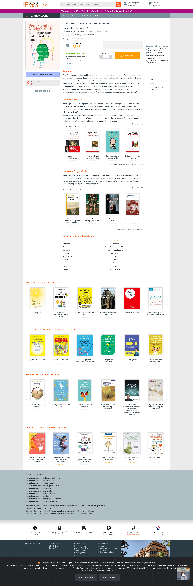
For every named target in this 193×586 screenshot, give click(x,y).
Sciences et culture (41, 511)
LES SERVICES (103, 544)
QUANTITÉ (105, 53)
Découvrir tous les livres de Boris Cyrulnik (127, 165)
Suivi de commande (80, 546)
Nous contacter (79, 554)
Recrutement (102, 550)
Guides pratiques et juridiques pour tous (64, 506)
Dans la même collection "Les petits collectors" (51, 329)
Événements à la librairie (106, 552)
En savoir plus (137, 124)
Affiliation (101, 546)
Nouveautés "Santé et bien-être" (43, 374)
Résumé (150, 80)
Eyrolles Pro (53, 548)
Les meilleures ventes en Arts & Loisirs (40, 494)
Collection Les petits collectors (97, 32)
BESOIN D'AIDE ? (79, 544)
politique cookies (98, 563)
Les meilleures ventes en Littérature (39, 491)
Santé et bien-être (44, 508)
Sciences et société (87, 514)
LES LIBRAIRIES (54, 544)
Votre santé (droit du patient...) (93, 506)
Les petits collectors (115, 250)
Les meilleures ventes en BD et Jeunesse (41, 501)
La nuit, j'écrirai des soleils (98, 106)
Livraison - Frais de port (81, 548)
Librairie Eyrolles (54, 546)
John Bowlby (105, 118)
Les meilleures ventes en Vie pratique (40, 496)
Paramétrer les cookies (82, 556)
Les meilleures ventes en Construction (40, 483)
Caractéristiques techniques (155, 89)
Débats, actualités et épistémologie (64, 511)
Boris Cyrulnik (68, 32)
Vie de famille (42, 506)
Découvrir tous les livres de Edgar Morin (128, 229)
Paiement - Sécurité (80, 550)
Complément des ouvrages (107, 548)
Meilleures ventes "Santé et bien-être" (46, 427)
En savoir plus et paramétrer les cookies (97, 571)
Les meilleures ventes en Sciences (39, 488)
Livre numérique (79, 552)
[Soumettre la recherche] (118, 4)
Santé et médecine (87, 511)
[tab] (83, 45)
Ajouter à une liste (42, 74)
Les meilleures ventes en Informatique (40, 481)
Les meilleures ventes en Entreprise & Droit (42, 486)
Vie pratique (30, 506)
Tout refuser (109, 577)
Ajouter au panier (127, 55)
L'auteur (151, 84)
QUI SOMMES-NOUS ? (32, 544)
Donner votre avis (88, 35)
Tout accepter (86, 577)
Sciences (29, 511)
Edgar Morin (79, 32)
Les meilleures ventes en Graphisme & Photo (43, 478)
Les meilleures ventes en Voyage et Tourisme (43, 499)
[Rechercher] (88, 4)
